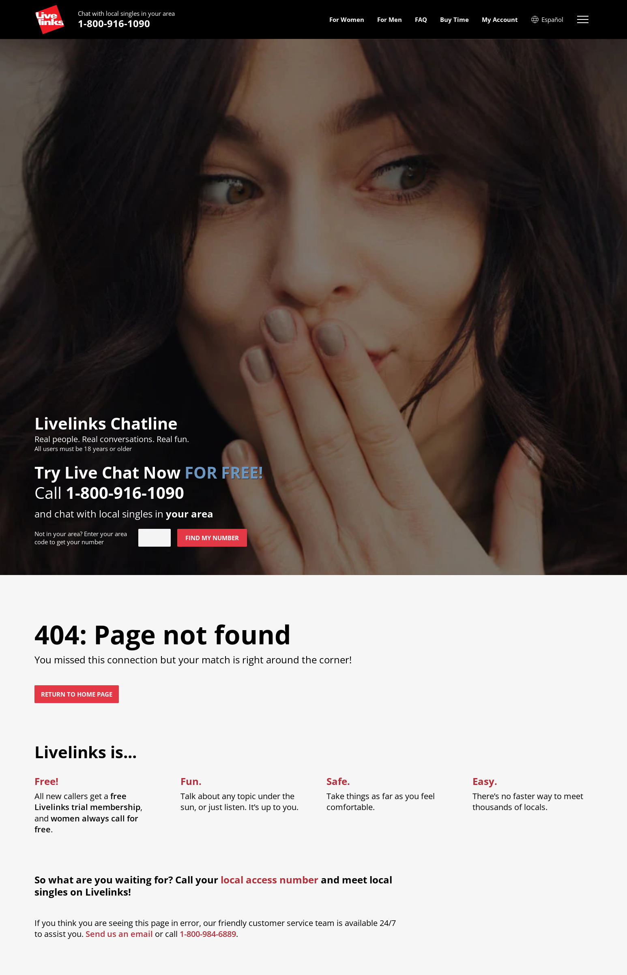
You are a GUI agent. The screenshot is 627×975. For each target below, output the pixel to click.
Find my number (212, 538)
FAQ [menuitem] (421, 19)
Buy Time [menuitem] (454, 19)
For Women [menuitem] (346, 19)
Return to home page (76, 694)
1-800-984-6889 (208, 933)
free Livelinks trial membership (87, 801)
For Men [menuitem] (389, 19)
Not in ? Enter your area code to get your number (80, 538)
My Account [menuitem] (500, 19)
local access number (269, 880)
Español (547, 19)
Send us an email (119, 933)
